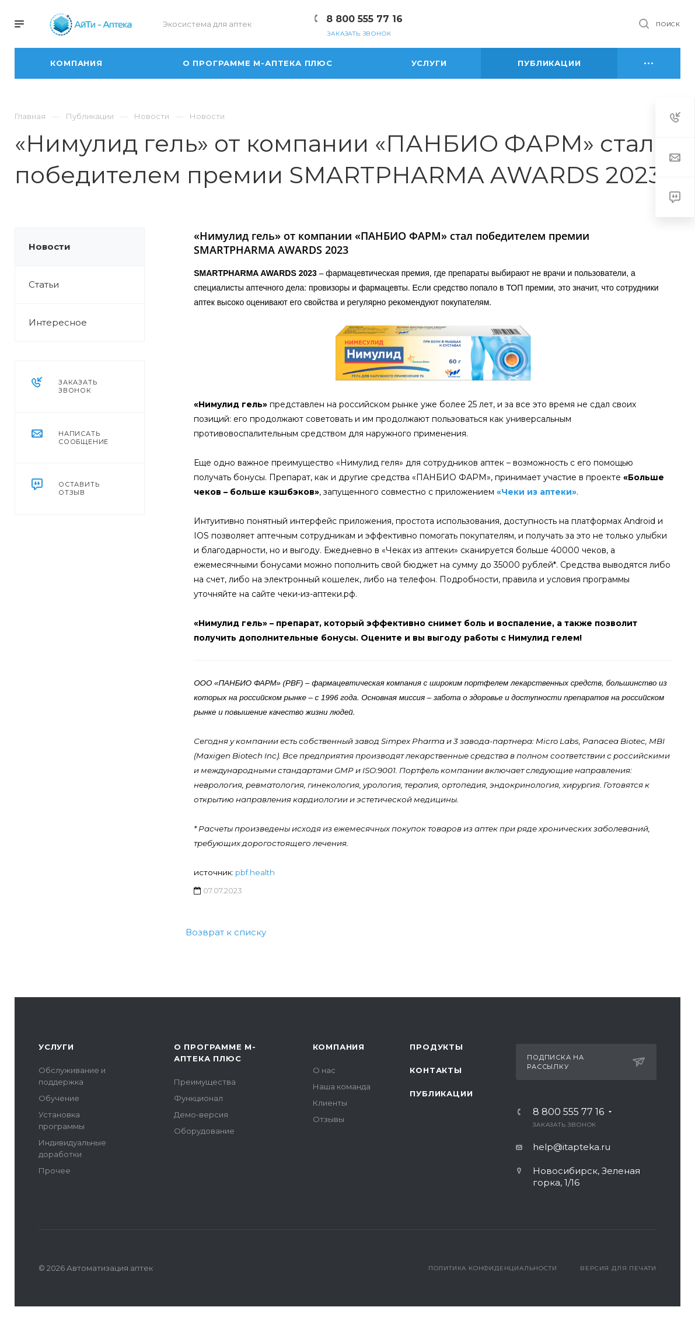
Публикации (441, 1093)
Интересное (58, 322)
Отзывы (328, 1119)
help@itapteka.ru (571, 1146)
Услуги (56, 1046)
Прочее (55, 1170)
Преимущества (205, 1081)
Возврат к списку (226, 932)
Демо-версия (201, 1114)
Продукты (436, 1046)
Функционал (198, 1098)
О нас (324, 1070)
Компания (339, 1046)
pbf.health (255, 872)
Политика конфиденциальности (492, 1268)
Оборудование (204, 1130)
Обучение (59, 1098)
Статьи (44, 284)
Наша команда (342, 1086)
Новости (50, 246)
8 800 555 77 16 (364, 19)
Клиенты (330, 1102)
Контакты (436, 1070)
